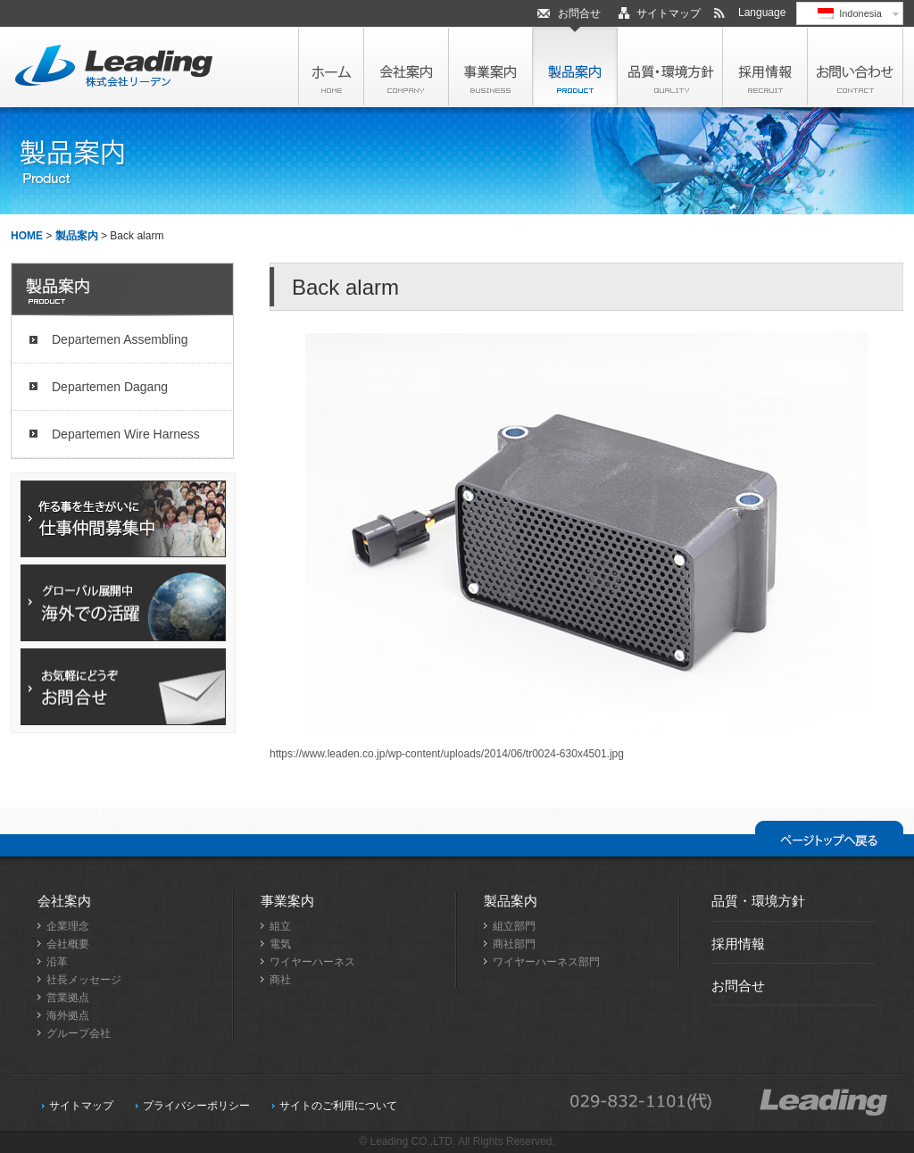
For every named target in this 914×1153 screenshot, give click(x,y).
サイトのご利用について (338, 1105)
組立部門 (514, 926)
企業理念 (67, 926)
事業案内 (287, 900)
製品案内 (76, 236)
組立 (280, 926)
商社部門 (514, 944)
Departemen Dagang (110, 387)
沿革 (57, 962)
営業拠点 (67, 997)
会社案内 (64, 900)
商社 (280, 979)
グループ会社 (78, 1033)
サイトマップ (668, 13)
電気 (280, 944)
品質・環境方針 (758, 900)
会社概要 (67, 944)
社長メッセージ (83, 979)
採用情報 (738, 943)
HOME (27, 236)
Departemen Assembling (120, 339)
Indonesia (850, 13)
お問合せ (579, 13)
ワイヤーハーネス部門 (546, 962)
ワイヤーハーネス (312, 962)
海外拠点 (67, 1015)
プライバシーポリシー (196, 1105)
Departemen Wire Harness (126, 434)
